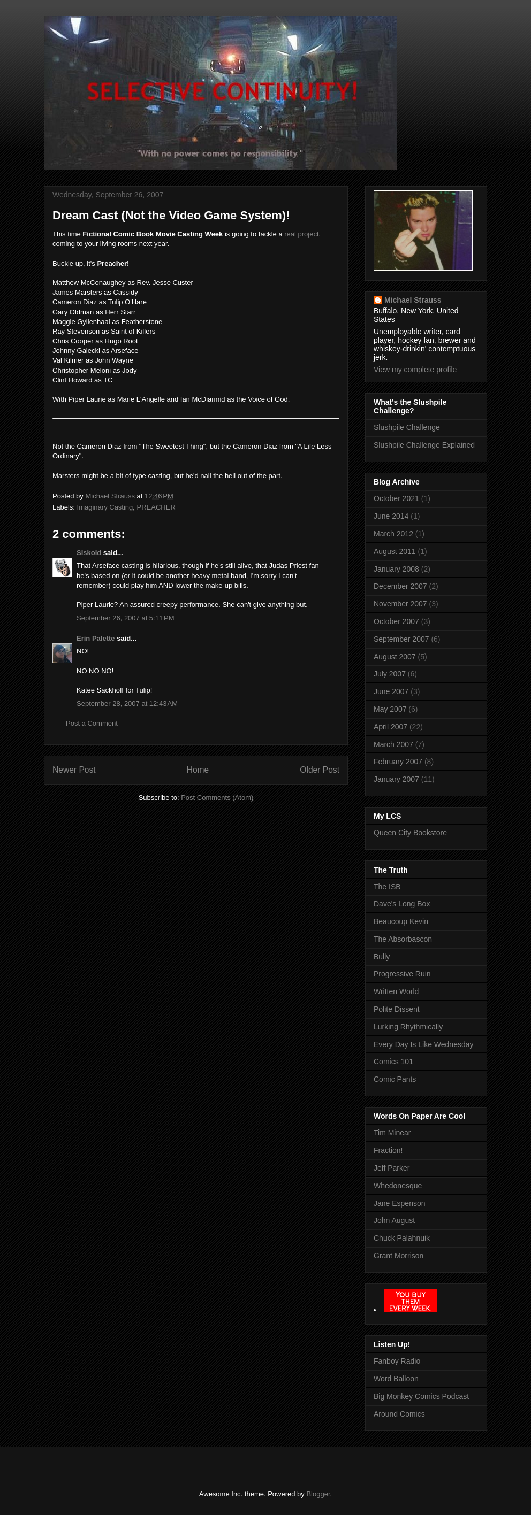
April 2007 (390, 726)
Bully (382, 956)
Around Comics (399, 1414)
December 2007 (400, 586)
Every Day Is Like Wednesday (424, 1044)
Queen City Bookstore (410, 832)
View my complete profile (415, 369)
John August (394, 1220)
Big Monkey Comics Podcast (421, 1396)
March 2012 (393, 533)
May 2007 (390, 709)
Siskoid (89, 553)
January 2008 (396, 569)
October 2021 (396, 498)
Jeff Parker (391, 1168)
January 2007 (396, 779)
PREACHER (156, 507)
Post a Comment (92, 723)
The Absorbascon (403, 939)
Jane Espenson (400, 1203)
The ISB (387, 886)
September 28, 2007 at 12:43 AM (127, 703)
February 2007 (398, 761)
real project (301, 234)
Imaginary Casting (105, 507)
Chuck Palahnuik (402, 1238)
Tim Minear (392, 1132)
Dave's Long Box (402, 903)
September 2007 (401, 639)
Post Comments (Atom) (217, 798)
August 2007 (395, 656)
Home (198, 769)
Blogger (318, 1494)
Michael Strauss (413, 300)
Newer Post (74, 769)
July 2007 (390, 674)
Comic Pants (395, 1079)
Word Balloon (396, 1378)
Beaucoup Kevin (401, 921)
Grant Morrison (398, 1255)
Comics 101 (393, 1061)
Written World (396, 991)
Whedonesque (398, 1185)
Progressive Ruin (402, 974)
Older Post (319, 769)
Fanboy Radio (397, 1361)
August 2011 (395, 551)
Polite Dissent (397, 1009)
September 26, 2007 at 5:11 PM (125, 618)
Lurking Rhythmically (408, 1026)
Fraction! (388, 1150)
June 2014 (391, 516)
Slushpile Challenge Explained (424, 445)
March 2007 (393, 744)
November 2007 (400, 603)
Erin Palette (96, 638)
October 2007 (396, 621)
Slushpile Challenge (407, 427)
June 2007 (391, 691)
